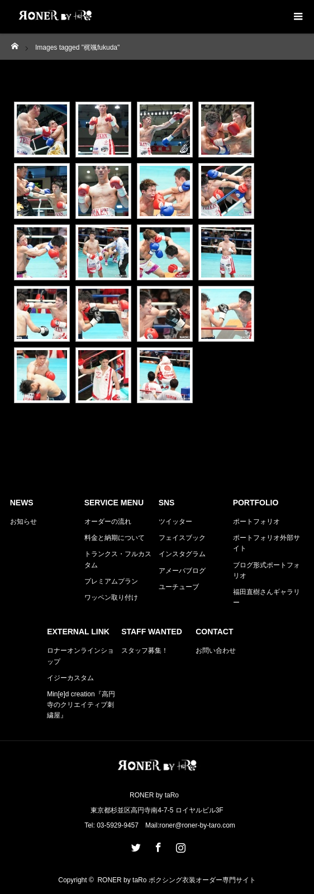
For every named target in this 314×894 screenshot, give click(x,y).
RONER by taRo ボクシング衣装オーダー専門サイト (176, 880)
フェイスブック (182, 538)
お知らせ (23, 521)
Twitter (134, 845)
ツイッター (175, 521)
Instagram (179, 845)
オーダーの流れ (107, 521)
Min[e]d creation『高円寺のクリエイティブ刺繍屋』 (81, 704)
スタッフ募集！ (144, 650)
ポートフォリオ (256, 521)
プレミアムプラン (111, 581)
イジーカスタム (70, 678)
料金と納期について (114, 538)
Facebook (157, 845)
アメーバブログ (182, 571)
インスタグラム (182, 554)
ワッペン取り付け (111, 597)
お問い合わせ (216, 650)
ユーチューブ (179, 587)
